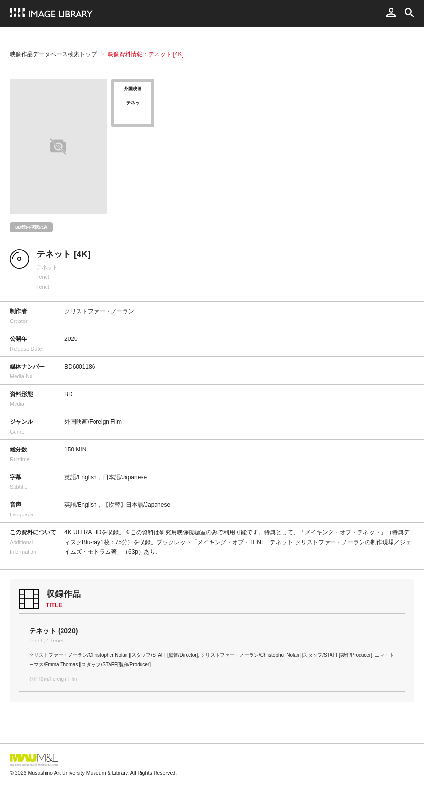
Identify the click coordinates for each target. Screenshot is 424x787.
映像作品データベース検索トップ (53, 54)
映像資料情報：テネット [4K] (146, 54)
